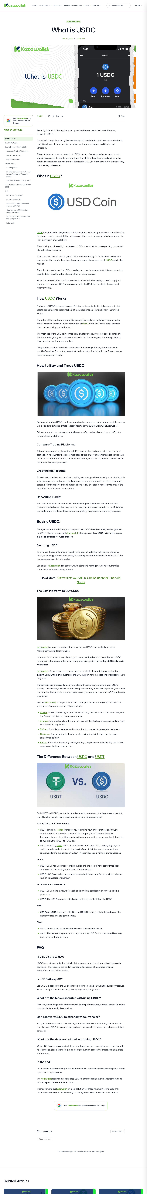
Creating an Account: (14, 155)
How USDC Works (11, 143)
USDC (55, 175)
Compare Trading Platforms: (17, 151)
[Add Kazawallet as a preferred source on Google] (18, 120)
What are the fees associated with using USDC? (17, 204)
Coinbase (45, 734)
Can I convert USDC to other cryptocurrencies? (17, 211)
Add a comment (45, 1139)
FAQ (6, 191)
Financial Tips (73, 22)
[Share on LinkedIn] (57, 116)
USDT (100, 756)
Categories (44, 5)
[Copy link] (62, 116)
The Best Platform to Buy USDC (18, 180)
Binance (44, 720)
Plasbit (43, 712)
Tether (59, 829)
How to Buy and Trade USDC (15, 147)
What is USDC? (10, 139)
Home (34, 5)
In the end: (10, 223)
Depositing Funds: (13, 159)
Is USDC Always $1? (13, 199)
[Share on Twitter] (49, 116)
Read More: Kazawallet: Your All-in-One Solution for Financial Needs (18, 174)
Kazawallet (72, 533)
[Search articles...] (118, 5)
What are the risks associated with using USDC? (18, 217)
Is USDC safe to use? (14, 195)
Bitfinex (44, 729)
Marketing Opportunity (73, 5)
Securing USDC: (12, 168)
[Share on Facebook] (53, 116)
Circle (59, 845)
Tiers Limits (57, 5)
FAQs (87, 5)
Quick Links (96, 5)
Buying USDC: (10, 163)
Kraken (43, 742)
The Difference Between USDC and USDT (18, 186)
